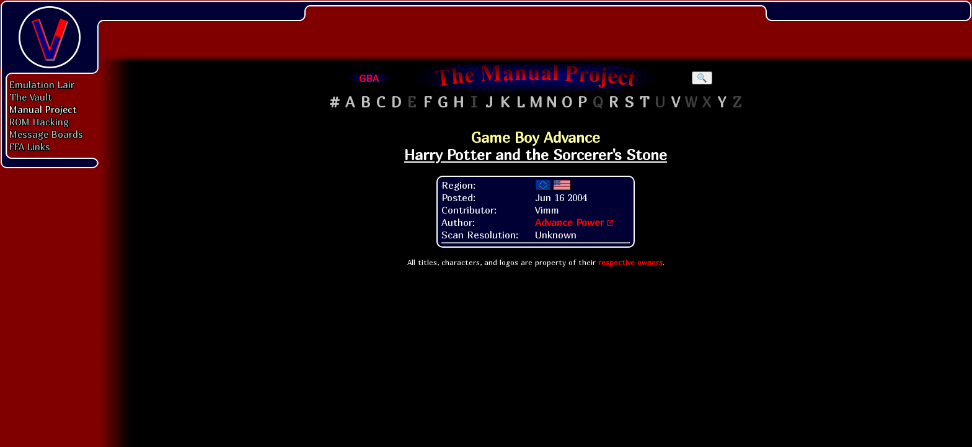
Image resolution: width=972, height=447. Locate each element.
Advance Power (569, 222)
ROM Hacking (39, 121)
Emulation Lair (41, 84)
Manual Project (43, 109)
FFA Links (29, 146)
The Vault (30, 96)
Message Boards (46, 134)
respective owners (630, 262)
